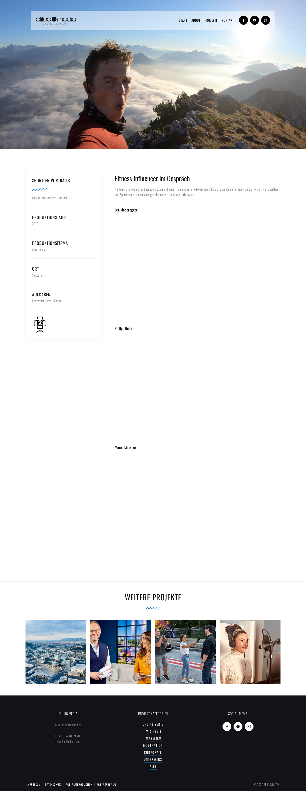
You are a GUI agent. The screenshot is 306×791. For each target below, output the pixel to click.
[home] (56, 20)
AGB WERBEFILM (106, 784)
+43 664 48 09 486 (69, 735)
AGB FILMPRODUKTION (79, 784)
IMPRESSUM (34, 784)
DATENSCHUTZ (53, 784)
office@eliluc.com (69, 741)
